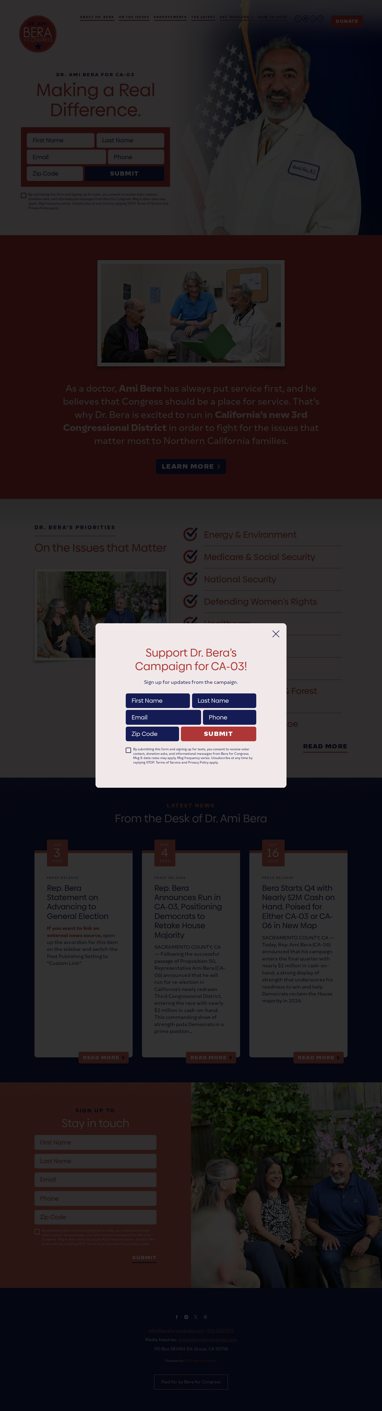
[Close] (276, 634)
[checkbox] (128, 750)
